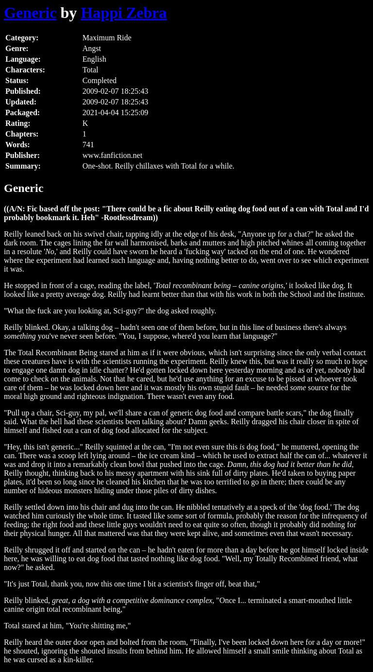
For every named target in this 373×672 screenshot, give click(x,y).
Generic (30, 12)
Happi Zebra (124, 12)
